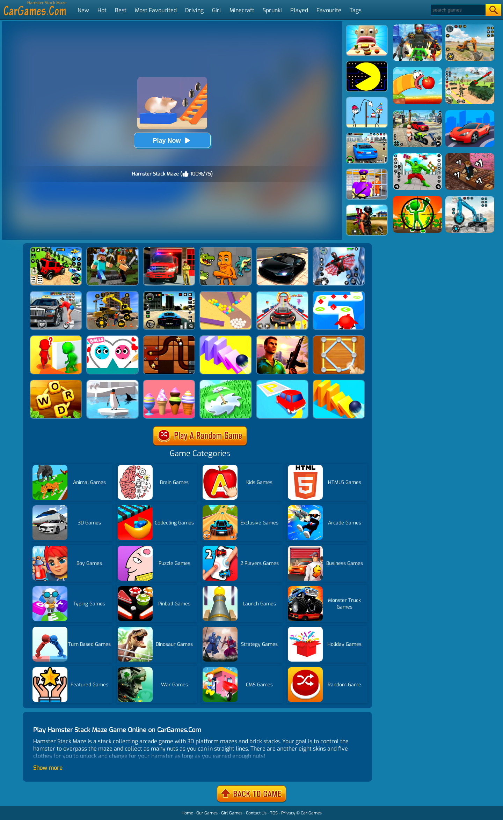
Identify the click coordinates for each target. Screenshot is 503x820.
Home (187, 813)
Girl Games (231, 813)
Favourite (328, 10)
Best (120, 10)
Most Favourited (156, 10)
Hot (102, 10)
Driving (194, 10)
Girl (216, 10)
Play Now (172, 140)
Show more (48, 767)
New (83, 10)
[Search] (458, 10)
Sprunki (272, 10)
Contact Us (256, 813)
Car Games (311, 813)
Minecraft (241, 10)
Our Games (207, 813)
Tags (356, 10)
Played (299, 10)
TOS (274, 813)
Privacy (288, 813)
